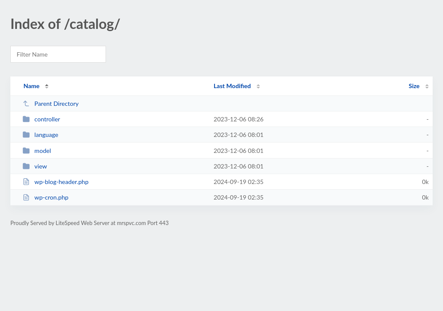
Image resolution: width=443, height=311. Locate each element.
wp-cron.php (45, 197)
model (36, 150)
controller (41, 119)
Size (414, 85)
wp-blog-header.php (55, 181)
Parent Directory (50, 103)
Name (31, 85)
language (40, 134)
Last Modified (232, 85)
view (34, 166)
